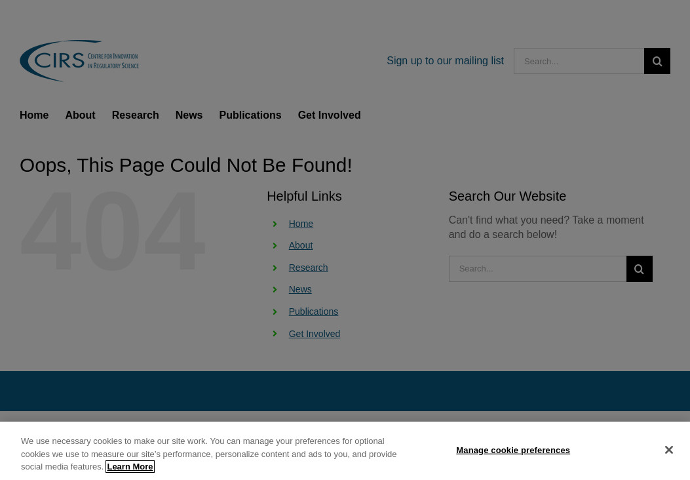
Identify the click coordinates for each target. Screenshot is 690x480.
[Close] (669, 451)
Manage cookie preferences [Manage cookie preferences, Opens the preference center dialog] (513, 452)
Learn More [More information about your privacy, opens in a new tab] (130, 469)
